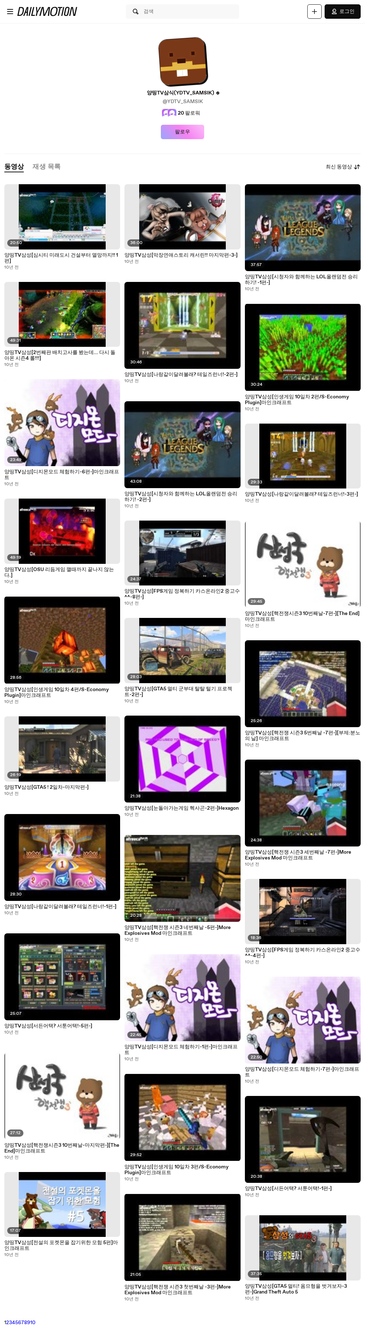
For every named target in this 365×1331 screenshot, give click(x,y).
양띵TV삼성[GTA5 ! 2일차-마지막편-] (46, 787)
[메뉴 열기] (10, 11)
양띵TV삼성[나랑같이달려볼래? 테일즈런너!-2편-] (181, 374)
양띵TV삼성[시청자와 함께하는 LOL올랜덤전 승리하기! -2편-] (180, 497)
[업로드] (314, 11)
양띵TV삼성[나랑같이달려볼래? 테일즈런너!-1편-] (60, 907)
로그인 (343, 11)
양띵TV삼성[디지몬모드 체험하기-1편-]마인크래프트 (181, 1050)
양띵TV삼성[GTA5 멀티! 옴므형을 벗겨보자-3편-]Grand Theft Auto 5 (296, 1289)
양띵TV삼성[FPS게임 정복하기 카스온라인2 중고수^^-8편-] (182, 594)
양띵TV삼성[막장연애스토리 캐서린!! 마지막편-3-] (181, 255)
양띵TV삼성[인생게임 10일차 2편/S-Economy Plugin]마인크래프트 (297, 400)
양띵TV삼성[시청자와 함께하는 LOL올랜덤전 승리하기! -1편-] (301, 280)
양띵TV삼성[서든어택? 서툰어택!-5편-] (48, 1026)
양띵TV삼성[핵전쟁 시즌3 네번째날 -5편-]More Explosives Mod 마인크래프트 (177, 930)
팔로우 (182, 132)
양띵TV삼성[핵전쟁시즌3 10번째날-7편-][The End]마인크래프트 (302, 616)
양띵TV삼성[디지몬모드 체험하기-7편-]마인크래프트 (302, 1072)
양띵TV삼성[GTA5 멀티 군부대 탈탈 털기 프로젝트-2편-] (178, 692)
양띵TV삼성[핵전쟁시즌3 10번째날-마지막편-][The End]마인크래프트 (61, 1148)
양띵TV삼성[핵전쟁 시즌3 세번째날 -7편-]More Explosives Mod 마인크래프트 (298, 855)
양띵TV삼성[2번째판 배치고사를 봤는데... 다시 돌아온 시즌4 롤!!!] (59, 355)
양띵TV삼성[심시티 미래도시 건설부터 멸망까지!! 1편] (61, 258)
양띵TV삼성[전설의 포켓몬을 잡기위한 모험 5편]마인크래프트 (61, 1245)
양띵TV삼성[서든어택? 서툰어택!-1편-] (288, 1188)
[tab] (14, 167)
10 (32, 1322)
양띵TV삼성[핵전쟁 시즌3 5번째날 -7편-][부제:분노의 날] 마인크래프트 (302, 736)
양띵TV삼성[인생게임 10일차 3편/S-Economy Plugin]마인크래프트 (176, 1170)
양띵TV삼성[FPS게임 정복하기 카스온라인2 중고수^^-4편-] (302, 953)
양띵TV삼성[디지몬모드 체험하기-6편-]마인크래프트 (61, 475)
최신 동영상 (343, 167)
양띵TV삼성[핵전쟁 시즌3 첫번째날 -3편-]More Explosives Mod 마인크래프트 (177, 1290)
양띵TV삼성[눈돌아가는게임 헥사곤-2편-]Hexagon (181, 808)
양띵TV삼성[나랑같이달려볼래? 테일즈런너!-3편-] (301, 494)
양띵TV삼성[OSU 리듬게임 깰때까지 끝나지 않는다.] (59, 572)
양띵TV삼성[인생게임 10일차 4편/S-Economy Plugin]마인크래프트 (56, 692)
